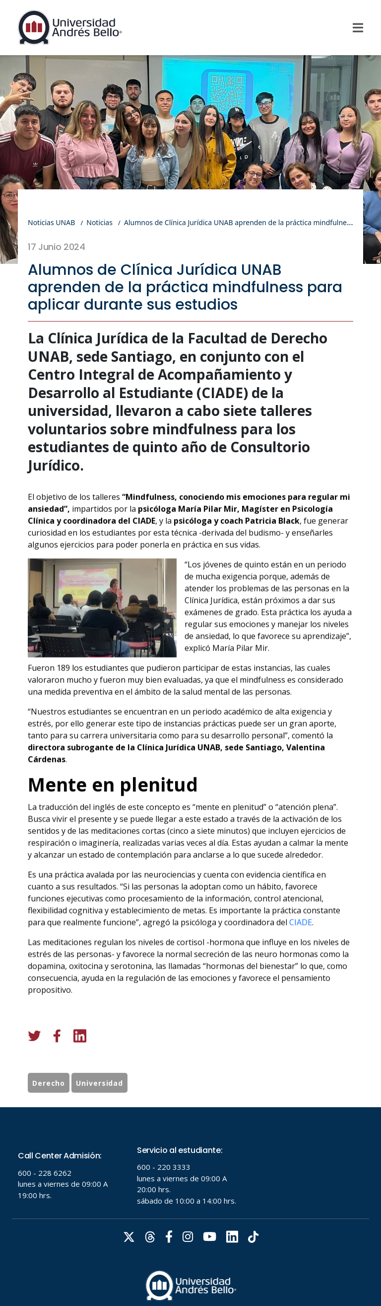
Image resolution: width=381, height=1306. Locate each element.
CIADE (300, 977)
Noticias (99, 222)
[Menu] (358, 28)
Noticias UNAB (51, 222)
